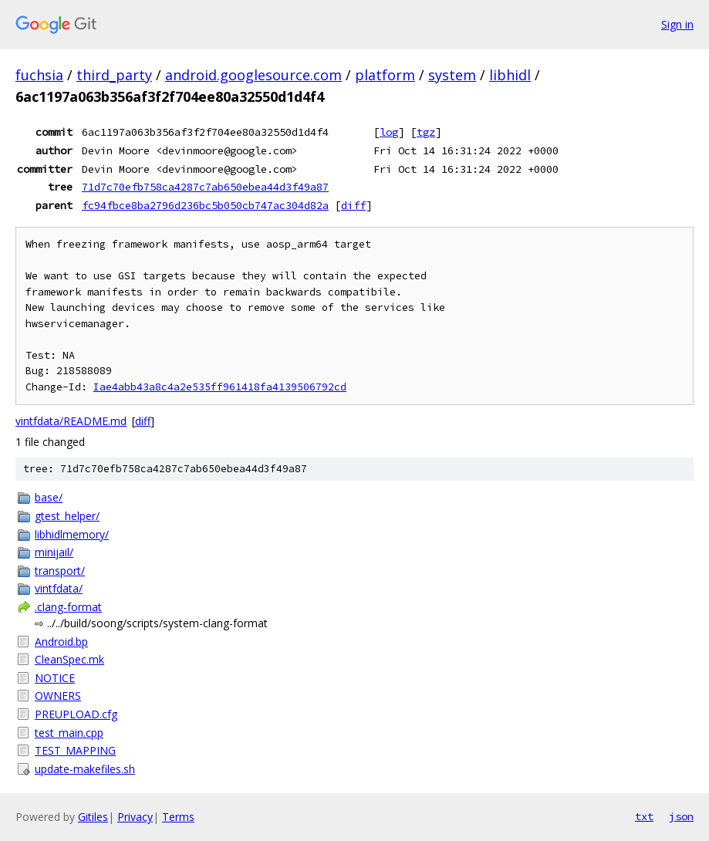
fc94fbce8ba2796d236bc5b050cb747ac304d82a (205, 205)
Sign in (677, 24)
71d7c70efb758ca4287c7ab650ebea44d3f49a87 (205, 187)
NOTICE (55, 677)
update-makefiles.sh (85, 769)
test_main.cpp (69, 732)
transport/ (60, 570)
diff (353, 205)
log (389, 132)
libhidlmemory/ (72, 534)
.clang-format (68, 607)
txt (644, 816)
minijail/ (54, 552)
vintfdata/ (59, 588)
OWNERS (58, 695)
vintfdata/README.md (71, 421)
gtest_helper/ (67, 515)
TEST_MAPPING (75, 750)
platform (385, 75)
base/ (48, 497)
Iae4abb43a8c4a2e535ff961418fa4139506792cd (219, 386)
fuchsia (39, 75)
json (681, 816)
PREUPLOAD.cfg (76, 714)
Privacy (135, 816)
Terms (178, 816)
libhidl (510, 75)
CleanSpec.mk (69, 659)
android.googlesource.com (253, 75)
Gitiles (93, 816)
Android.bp (61, 641)
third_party (114, 75)
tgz (426, 132)
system (452, 75)
